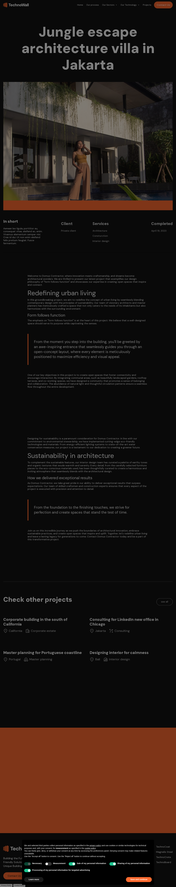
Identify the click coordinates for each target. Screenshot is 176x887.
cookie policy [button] (90, 848)
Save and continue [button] (138, 879)
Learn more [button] (34, 879)
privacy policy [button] (95, 845)
